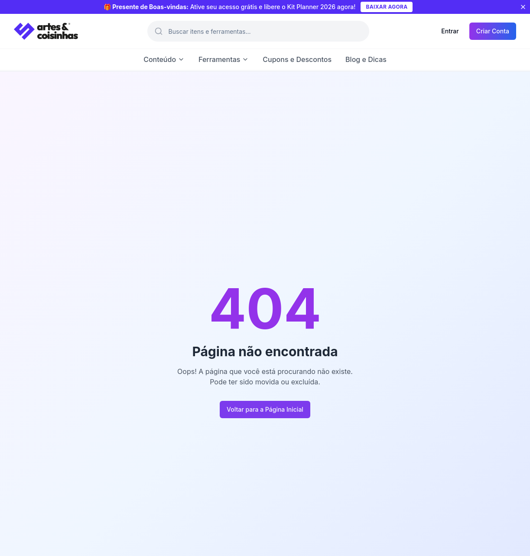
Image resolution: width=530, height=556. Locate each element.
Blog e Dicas (366, 59)
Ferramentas (223, 59)
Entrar (449, 31)
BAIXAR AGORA (386, 6)
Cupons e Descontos (297, 59)
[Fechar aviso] (523, 7)
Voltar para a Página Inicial (265, 409)
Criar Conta (492, 31)
